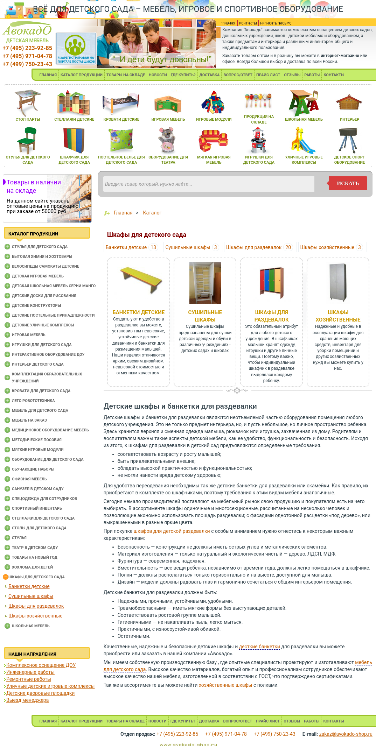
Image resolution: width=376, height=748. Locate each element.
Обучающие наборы (33, 469)
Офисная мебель (29, 479)
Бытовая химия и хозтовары (42, 256)
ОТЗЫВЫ (292, 75)
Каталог (152, 213)
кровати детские (121, 119)
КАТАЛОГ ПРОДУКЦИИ (82, 75)
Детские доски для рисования (44, 296)
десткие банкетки (259, 646)
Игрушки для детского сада (42, 345)
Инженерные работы (30, 672)
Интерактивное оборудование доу (48, 354)
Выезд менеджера (27, 700)
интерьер (350, 119)
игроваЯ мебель (168, 119)
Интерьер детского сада (38, 364)
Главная (123, 213)
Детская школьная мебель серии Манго (54, 286)
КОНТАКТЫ (333, 75)
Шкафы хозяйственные (35, 616)
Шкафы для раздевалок (36, 606)
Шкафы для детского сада (36, 577)
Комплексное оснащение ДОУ (41, 665)
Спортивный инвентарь (37, 508)
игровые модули (213, 119)
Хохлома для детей (32, 567)
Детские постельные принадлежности (53, 315)
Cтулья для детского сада (40, 247)
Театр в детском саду (35, 547)
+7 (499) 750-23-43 (27, 64)
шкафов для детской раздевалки (172, 531)
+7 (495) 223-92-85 (27, 48)
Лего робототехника (33, 400)
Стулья (19, 538)
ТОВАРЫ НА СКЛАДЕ (125, 75)
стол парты (27, 119)
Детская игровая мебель (38, 276)
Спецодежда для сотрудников (44, 498)
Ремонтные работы (28, 679)
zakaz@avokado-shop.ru (345, 734)
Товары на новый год (34, 557)
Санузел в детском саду (38, 489)
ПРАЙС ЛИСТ (268, 75)
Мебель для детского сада (40, 410)
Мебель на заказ (29, 420)
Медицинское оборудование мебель (50, 430)
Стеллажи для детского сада (43, 518)
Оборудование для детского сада (48, 459)
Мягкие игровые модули (37, 449)
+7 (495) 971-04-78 (27, 56)
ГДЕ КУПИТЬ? (183, 75)
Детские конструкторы (36, 305)
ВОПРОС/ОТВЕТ (237, 75)
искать (348, 183)
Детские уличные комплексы (43, 325)
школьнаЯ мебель (304, 119)
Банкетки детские (29, 586)
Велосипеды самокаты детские (45, 266)
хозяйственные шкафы (225, 685)
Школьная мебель (31, 626)
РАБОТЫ (312, 75)
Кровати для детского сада (41, 391)
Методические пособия (37, 440)
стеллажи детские (74, 119)
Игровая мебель (29, 335)
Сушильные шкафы (30, 596)
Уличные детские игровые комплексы (50, 686)
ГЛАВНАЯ (48, 75)
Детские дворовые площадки (40, 693)
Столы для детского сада (39, 528)
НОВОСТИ (158, 75)
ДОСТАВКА (210, 75)
